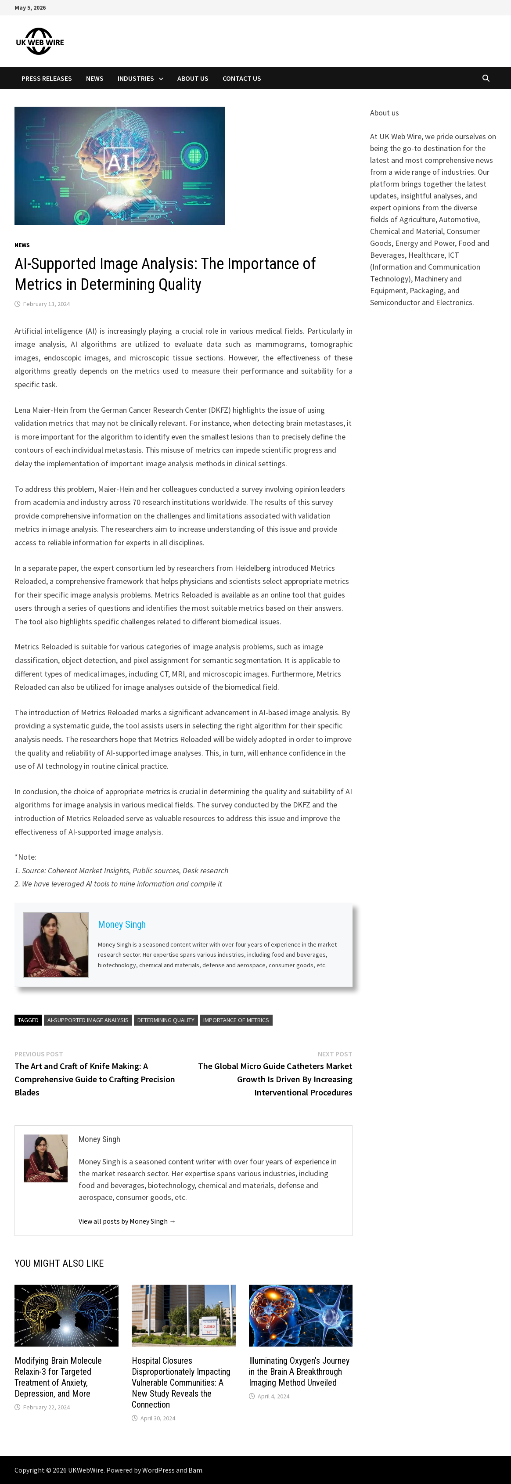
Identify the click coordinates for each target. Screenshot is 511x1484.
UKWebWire (86, 1470)
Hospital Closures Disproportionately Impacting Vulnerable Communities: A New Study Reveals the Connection (181, 1382)
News (95, 78)
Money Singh (122, 924)
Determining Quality (165, 1020)
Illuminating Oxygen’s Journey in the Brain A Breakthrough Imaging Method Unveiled (299, 1371)
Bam (195, 1470)
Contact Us (242, 78)
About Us (193, 78)
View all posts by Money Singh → (127, 1221)
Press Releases (47, 78)
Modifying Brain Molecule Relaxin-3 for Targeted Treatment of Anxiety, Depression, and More (58, 1377)
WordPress (158, 1470)
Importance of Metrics (236, 1020)
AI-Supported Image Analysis (88, 1020)
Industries (136, 78)
